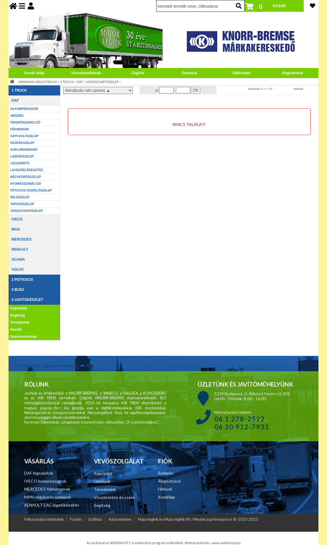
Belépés (165, 473)
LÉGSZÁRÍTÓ (19, 163)
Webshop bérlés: (198, 543)
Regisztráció (292, 73)
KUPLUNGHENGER (23, 149)
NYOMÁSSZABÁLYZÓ (25, 183)
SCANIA (18, 259)
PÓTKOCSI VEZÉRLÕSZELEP (31, 190)
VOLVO (18, 269)
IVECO (17, 219)
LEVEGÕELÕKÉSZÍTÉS (26, 170)
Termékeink (20, 322)
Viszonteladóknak (86, 73)
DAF (80, 82)
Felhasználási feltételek (44, 519)
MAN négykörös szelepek (47, 496)
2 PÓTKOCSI (22, 280)
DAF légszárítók (38, 473)
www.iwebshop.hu (226, 543)
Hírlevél (165, 489)
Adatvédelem (120, 519)
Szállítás (95, 519)
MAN (15, 229)
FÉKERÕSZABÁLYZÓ (25, 122)
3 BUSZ (18, 290)
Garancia (189, 73)
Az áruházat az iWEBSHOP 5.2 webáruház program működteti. (135, 543)
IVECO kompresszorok (45, 481)
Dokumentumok (23, 337)
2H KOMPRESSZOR (24, 109)
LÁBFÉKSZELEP (22, 156)
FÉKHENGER (19, 129)
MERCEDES (22, 239)
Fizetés (76, 519)
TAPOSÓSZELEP (22, 204)
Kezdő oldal (34, 73)
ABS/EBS (16, 115)
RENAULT (20, 249)
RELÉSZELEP (20, 197)
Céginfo (137, 73)
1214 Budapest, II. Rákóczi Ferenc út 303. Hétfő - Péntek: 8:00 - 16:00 (252, 396)
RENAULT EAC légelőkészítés (51, 504)
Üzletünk (102, 481)
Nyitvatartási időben (241, 420)
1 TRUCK (66, 82)
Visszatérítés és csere (114, 497)
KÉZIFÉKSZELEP (22, 143)
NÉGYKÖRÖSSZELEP (25, 177)
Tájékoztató (241, 73)
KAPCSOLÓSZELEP (24, 136)
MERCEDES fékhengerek (47, 489)
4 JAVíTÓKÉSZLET (27, 300)
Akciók (16, 329)
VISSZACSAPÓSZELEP (102, 82)
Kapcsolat (18, 308)
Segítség (17, 315)
